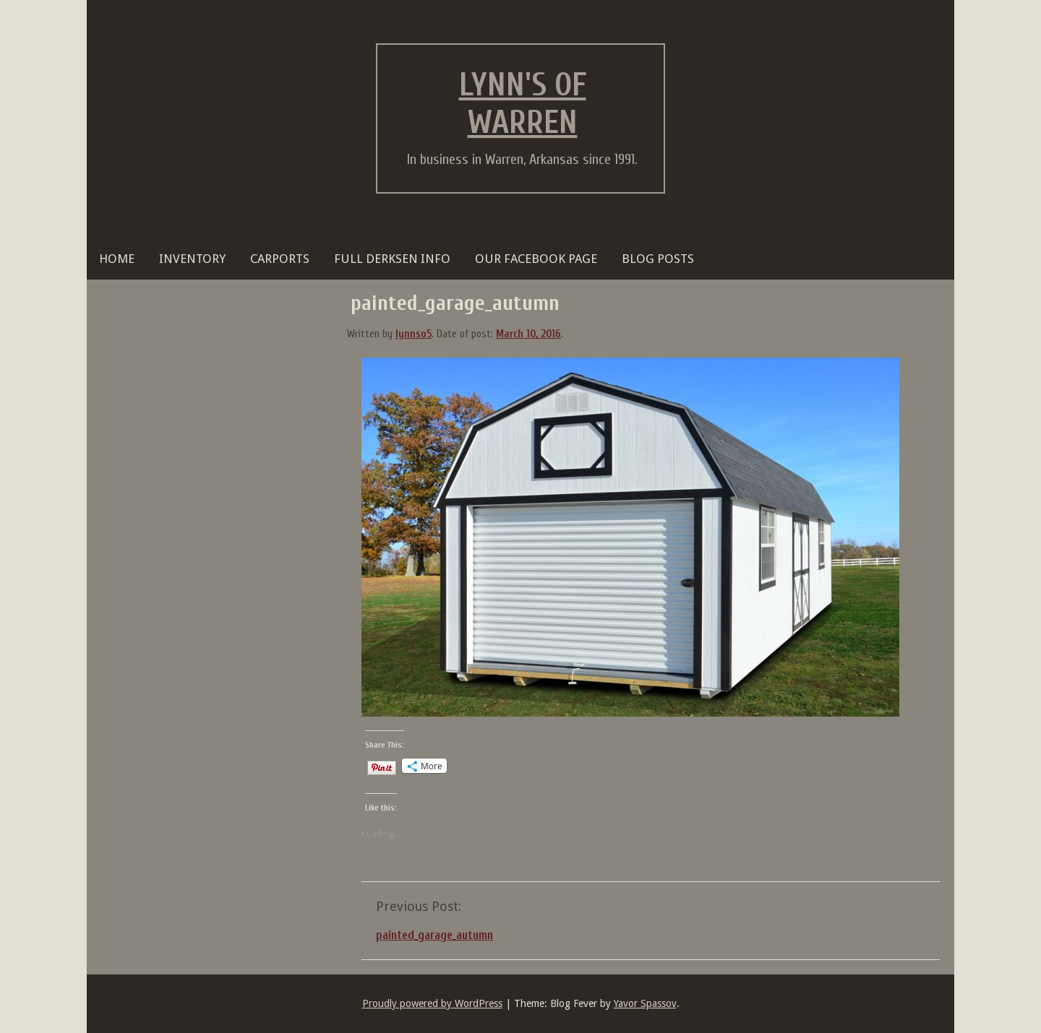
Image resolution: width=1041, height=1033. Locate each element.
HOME (116, 258)
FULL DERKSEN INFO (392, 258)
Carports (279, 258)
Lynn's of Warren (522, 104)
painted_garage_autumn (434, 935)
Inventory (192, 258)
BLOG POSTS (658, 258)
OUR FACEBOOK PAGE (536, 258)
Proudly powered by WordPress (432, 1003)
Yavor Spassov (645, 1003)
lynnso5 (413, 334)
